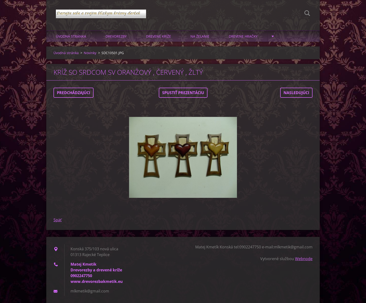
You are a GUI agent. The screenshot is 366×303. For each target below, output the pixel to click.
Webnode (304, 258)
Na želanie (199, 36)
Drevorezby (116, 36)
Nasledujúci (296, 92)
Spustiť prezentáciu (183, 92)
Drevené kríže (158, 36)
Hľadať (307, 14)
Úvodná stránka (71, 36)
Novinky (90, 53)
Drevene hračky (243, 36)
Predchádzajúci (73, 92)
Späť (57, 220)
